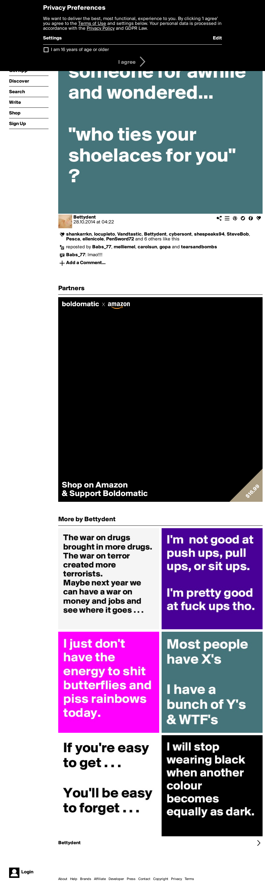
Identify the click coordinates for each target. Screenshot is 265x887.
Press (131, 879)
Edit (217, 38)
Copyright (160, 879)
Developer (116, 879)
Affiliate (100, 879)
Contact (144, 879)
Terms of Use (92, 23)
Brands (85, 879)
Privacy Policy (101, 28)
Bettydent (84, 217)
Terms (189, 879)
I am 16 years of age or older (80, 49)
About (62, 879)
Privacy (176, 879)
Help (73, 879)
